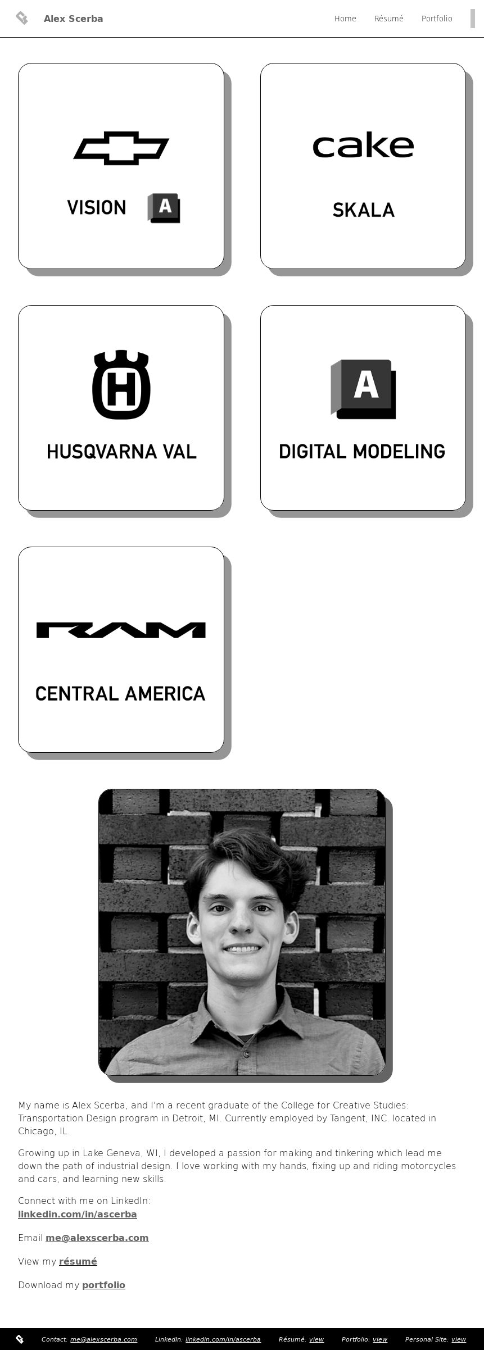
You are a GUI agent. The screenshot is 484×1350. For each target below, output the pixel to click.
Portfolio (437, 18)
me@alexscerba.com (103, 1339)
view (316, 1339)
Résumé (389, 18)
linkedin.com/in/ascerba (223, 1339)
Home (345, 18)
